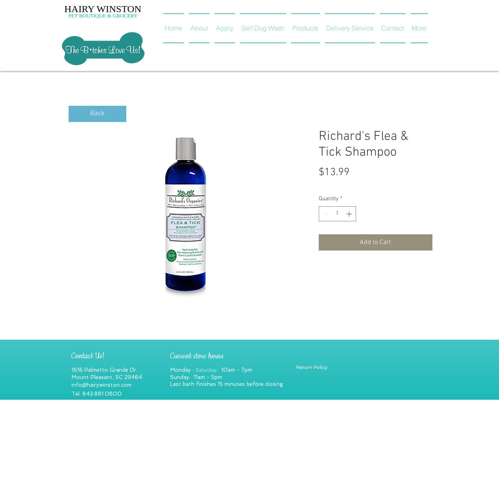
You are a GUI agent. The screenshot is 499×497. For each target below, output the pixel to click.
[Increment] (350, 214)
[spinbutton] (337, 214)
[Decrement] (325, 214)
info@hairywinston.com (101, 385)
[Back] (97, 114)
